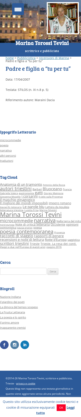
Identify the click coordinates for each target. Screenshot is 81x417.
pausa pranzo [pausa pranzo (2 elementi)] (25, 227)
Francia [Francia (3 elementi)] (67, 189)
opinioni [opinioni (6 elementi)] (72, 224)
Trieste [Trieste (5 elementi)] (35, 244)
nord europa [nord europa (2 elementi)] (7, 224)
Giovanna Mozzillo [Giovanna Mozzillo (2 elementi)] (10, 196)
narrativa (6, 150)
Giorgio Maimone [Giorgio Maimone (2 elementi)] (53, 193)
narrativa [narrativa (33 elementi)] (45, 220)
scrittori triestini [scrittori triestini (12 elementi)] (14, 243)
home (10, 58)
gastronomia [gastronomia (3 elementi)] (26, 193)
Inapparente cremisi (13, 328)
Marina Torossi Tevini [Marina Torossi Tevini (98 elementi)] (31, 214)
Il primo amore (9, 322)
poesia (4, 145)
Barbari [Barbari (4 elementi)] (37, 189)
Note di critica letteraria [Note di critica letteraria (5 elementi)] (32, 224)
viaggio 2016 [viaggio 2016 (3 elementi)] (54, 247)
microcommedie (10, 140)
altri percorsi (8, 156)
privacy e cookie (25, 383)
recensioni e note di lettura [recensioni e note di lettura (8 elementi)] (22, 239)
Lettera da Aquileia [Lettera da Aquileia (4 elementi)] (57, 207)
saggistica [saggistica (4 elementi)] (73, 240)
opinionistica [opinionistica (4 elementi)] (8, 228)
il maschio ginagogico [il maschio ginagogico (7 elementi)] (17, 199)
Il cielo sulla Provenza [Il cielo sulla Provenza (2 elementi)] (51, 196)
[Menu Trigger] (18, 9)
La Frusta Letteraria (12, 312)
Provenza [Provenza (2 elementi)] (59, 232)
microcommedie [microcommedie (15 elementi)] (16, 221)
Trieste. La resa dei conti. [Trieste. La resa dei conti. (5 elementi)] (58, 244)
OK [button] (61, 408)
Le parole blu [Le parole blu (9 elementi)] (33, 206)
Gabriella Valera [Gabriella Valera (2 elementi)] (9, 193)
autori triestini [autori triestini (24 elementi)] (16, 188)
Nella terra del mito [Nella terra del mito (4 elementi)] (68, 221)
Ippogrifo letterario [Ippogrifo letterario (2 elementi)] (11, 207)
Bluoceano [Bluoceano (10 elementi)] (52, 188)
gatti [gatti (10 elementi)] (39, 192)
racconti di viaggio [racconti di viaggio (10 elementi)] (16, 235)
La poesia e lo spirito (13, 317)
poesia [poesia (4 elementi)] (37, 228)
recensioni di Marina (54, 58)
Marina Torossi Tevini (42, 42)
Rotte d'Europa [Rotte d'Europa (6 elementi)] (56, 239)
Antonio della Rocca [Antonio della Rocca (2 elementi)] (54, 184)
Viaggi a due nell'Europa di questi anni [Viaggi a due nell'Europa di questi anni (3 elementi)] (22, 247)
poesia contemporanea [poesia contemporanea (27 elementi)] (26, 231)
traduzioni (6, 161)
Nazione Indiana (10, 297)
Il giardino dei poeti (12, 302)
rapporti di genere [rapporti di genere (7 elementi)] (49, 236)
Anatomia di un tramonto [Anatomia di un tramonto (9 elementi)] (21, 184)
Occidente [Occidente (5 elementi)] (58, 224)
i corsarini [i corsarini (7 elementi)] (30, 196)
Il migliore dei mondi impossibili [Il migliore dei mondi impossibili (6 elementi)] (24, 203)
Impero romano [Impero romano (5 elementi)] (60, 203)
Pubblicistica (26, 58)
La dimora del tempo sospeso (19, 307)
